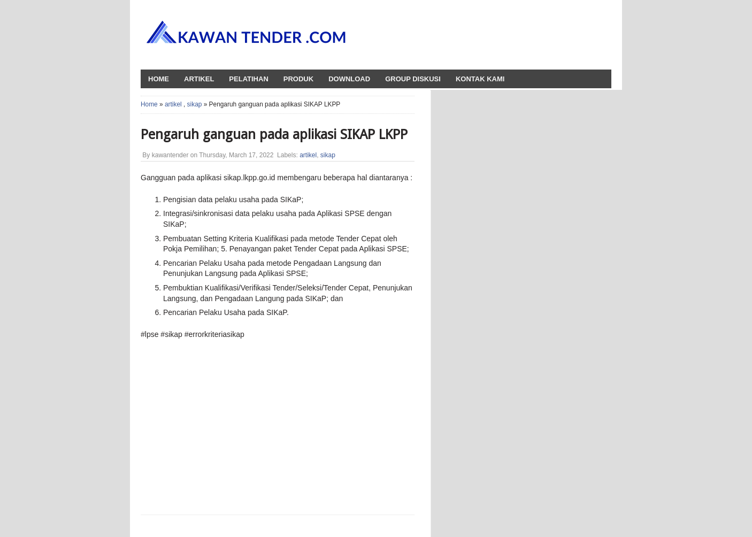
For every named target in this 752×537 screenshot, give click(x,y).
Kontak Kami (480, 79)
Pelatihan (248, 79)
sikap (194, 104)
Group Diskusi (413, 79)
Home (149, 104)
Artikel (199, 79)
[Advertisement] (238, 426)
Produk (298, 79)
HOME (158, 79)
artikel (173, 104)
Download (349, 79)
